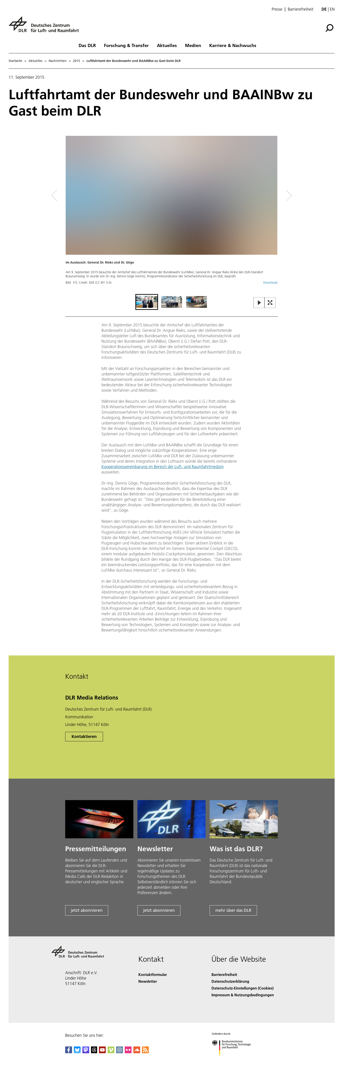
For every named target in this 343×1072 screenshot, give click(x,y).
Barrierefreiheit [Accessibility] (224, 974)
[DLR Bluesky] (77, 1051)
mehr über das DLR (233, 910)
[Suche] (329, 28)
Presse (277, 9)
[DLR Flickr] (128, 1051)
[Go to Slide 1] (146, 302)
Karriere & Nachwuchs (232, 45)
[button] (171, 214)
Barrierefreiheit (300, 9)
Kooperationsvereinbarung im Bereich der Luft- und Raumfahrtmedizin (162, 466)
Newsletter (147, 981)
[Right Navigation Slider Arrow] (272, 195)
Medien (193, 45)
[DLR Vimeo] (111, 1051)
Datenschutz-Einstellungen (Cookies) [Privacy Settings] (242, 988)
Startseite (15, 60)
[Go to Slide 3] (196, 302)
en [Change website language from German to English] (332, 9)
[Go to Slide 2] (171, 302)
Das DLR (87, 45)
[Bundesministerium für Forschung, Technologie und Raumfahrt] (233, 1059)
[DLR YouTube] (102, 1051)
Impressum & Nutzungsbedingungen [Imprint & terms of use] (242, 994)
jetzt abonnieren (87, 910)
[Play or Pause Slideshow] (259, 303)
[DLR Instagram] (119, 1051)
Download (270, 282)
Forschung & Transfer (126, 45)
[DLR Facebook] (68, 1051)
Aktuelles (167, 45)
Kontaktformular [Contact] (152, 974)
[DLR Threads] (94, 1051)
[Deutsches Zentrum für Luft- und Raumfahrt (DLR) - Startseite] (45, 26)
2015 (76, 60)
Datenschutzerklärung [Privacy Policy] (230, 981)
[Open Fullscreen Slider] (270, 303)
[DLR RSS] (145, 1051)
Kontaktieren (84, 736)
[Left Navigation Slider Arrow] (72, 195)
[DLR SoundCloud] (136, 1051)
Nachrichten (58, 60)
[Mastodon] (85, 1051)
